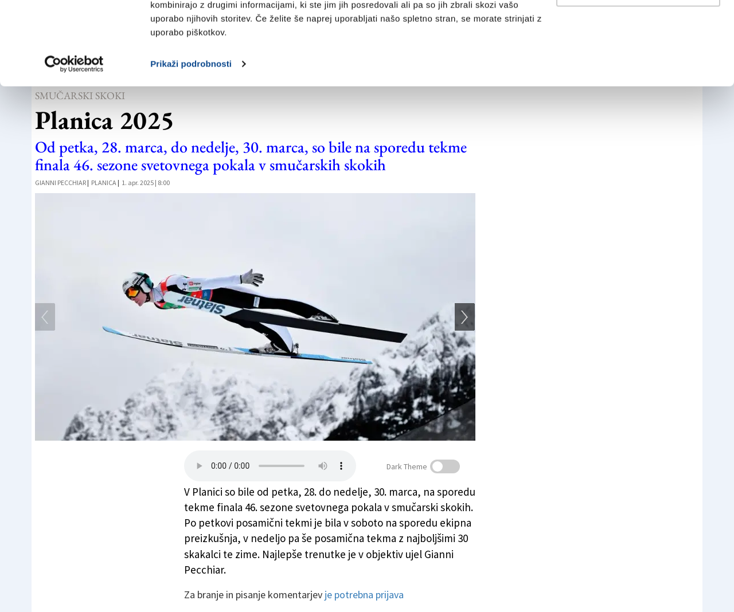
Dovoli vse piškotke (638, 30)
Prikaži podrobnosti (191, 142)
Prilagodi (639, 68)
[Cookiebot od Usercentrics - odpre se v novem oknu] (74, 142)
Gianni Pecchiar (60, 182)
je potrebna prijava (364, 594)
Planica (103, 182)
